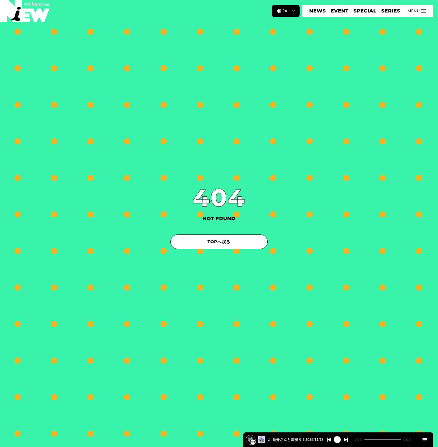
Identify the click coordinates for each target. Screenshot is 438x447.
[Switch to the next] (345, 439)
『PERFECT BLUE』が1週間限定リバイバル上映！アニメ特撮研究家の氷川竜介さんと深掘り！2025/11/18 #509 (295, 440)
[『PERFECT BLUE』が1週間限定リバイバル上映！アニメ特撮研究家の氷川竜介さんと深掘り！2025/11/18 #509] (253, 442)
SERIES (390, 11)
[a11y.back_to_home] (25, 13)
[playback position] (382, 439)
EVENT (340, 11)
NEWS (317, 11)
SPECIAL (365, 11)
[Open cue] (424, 439)
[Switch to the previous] (328, 439)
